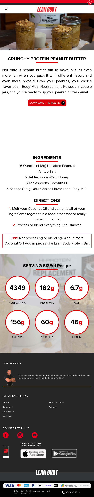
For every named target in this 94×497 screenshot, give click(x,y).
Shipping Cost (56, 402)
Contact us (9, 412)
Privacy (53, 407)
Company (8, 407)
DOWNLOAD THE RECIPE (44, 103)
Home (6, 402)
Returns (7, 416)
